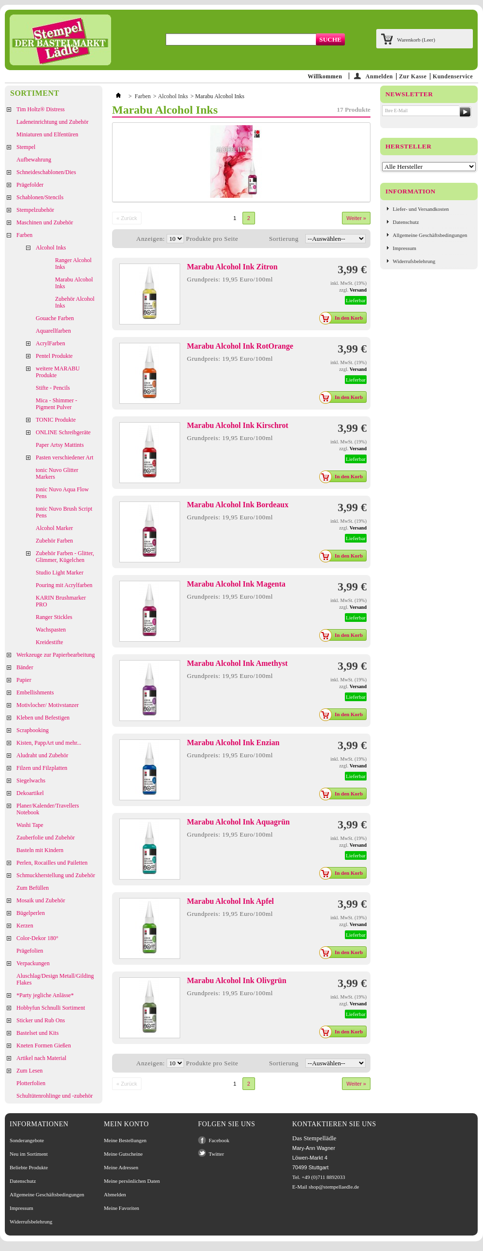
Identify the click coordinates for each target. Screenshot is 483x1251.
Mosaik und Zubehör (40, 900)
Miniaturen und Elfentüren (47, 134)
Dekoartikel (30, 793)
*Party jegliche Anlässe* (45, 995)
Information (410, 191)
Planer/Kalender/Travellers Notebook (47, 809)
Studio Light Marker (60, 572)
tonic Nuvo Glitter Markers (57, 473)
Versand (358, 290)
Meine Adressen (121, 1167)
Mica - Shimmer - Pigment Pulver (56, 404)
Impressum (404, 248)
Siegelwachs (30, 780)
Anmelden (379, 76)
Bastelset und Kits (37, 1033)
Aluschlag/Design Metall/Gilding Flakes (55, 979)
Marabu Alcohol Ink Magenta (236, 584)
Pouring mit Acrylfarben (64, 585)
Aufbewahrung (33, 159)
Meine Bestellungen (125, 1140)
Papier (23, 680)
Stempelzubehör (35, 209)
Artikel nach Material (41, 1058)
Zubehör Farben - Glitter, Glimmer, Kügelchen (65, 556)
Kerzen (24, 925)
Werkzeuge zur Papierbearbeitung (55, 654)
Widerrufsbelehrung (414, 261)
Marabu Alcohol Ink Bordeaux (237, 504)
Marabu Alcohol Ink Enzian (233, 742)
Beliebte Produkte (29, 1167)
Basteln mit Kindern (39, 850)
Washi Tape (29, 825)
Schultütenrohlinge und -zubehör (54, 1095)
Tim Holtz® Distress (40, 109)
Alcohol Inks (51, 247)
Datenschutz (406, 222)
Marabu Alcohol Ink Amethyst (237, 663)
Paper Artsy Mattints (60, 445)
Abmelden (115, 1194)
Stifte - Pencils (53, 387)
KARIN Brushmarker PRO (61, 601)
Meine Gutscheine (123, 1154)
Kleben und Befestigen (43, 717)
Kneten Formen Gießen (43, 1045)
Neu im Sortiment (29, 1154)
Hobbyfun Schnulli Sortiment (50, 1007)
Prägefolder (29, 184)
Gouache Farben (55, 318)
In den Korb (344, 318)
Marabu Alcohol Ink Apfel (230, 901)
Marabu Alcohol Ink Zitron (232, 267)
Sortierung (283, 238)
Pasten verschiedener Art (64, 457)
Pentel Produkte (54, 356)
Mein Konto (126, 1124)
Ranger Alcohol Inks (73, 263)
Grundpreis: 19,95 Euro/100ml (230, 279)
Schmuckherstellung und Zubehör (55, 875)
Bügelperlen (30, 913)
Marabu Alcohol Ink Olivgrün (236, 980)
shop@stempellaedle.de (334, 1187)
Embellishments (35, 692)
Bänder (24, 667)
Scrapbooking (32, 730)
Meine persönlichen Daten (132, 1181)
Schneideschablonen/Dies (46, 172)
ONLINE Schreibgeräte (63, 432)
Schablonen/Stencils (39, 197)
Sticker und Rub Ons (40, 1020)
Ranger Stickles (54, 617)
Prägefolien (29, 950)
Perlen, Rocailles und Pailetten (51, 862)
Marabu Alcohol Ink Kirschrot (237, 425)
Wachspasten (51, 629)
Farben (24, 235)
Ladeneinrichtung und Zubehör (52, 121)
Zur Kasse (412, 76)
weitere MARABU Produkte (58, 372)
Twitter (216, 1154)
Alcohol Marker (54, 528)
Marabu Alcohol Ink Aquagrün (238, 822)
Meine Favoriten (121, 1208)
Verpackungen (33, 963)
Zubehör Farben (54, 540)
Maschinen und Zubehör (44, 222)
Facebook (219, 1140)
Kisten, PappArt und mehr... (48, 742)
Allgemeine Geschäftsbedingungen (430, 235)
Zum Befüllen (32, 887)
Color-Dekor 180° (37, 938)
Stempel (25, 147)
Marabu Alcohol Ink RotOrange (240, 346)
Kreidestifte (49, 642)
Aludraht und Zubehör (42, 755)
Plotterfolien (30, 1083)
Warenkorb (416, 40)
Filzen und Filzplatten (41, 768)
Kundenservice (453, 76)
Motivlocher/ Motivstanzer (47, 705)
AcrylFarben (50, 343)
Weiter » (356, 218)
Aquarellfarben (53, 330)
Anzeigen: (150, 238)
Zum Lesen (29, 1070)
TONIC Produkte (56, 419)
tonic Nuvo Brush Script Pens (64, 512)
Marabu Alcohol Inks (74, 283)
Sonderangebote (27, 1140)
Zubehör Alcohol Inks (75, 302)
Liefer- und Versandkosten (421, 209)
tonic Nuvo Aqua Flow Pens (62, 493)
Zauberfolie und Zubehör (45, 837)
